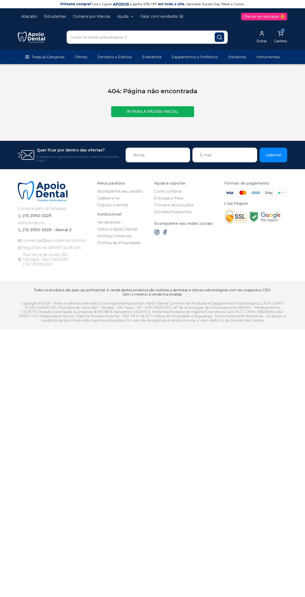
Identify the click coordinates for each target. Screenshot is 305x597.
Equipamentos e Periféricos (195, 57)
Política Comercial (114, 236)
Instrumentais (268, 57)
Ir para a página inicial (152, 111)
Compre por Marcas (91, 16)
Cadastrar (273, 155)
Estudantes (55, 16)
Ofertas (81, 57)
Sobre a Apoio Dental (117, 229)
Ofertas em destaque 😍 (264, 16)
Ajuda (125, 16)
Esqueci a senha (112, 205)
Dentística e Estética (114, 57)
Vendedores (108, 222)
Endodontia (151, 57)
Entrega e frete (168, 198)
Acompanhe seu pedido (120, 191)
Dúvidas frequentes (173, 212)
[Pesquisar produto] (219, 37)
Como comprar (168, 191)
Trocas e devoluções (173, 205)
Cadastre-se (108, 198)
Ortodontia (237, 57)
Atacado (29, 16)
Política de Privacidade (119, 243)
